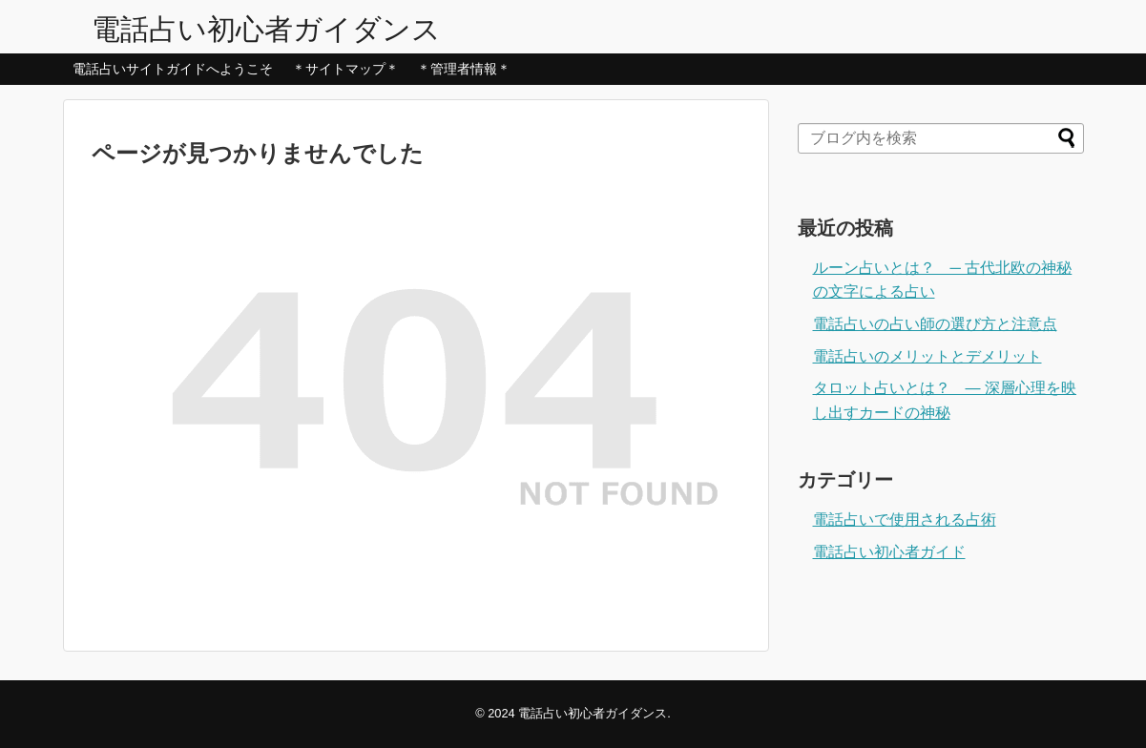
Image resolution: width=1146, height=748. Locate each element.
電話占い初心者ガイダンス (266, 29)
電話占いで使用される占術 (904, 519)
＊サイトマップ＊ (345, 68)
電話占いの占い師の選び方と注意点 (935, 324)
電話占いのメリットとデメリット (927, 356)
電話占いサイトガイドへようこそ (173, 68)
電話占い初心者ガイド (889, 552)
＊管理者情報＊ (463, 68)
